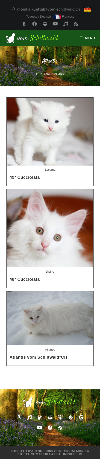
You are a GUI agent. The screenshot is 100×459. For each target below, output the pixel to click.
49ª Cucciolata (24, 177)
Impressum (72, 454)
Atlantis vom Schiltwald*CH (38, 357)
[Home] (37, 73)
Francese (63, 16)
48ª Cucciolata (24, 279)
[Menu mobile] (87, 38)
